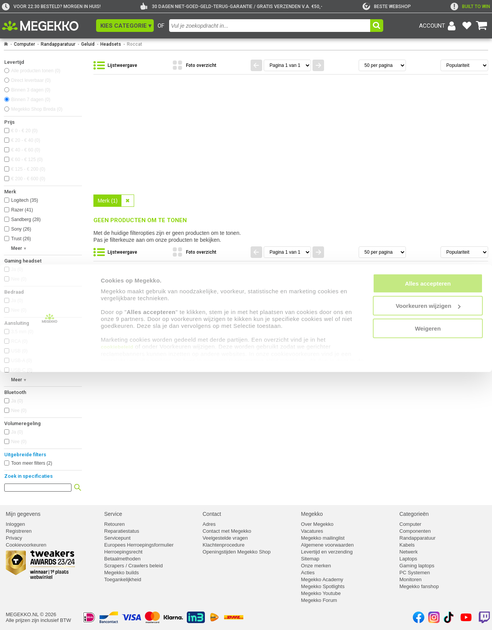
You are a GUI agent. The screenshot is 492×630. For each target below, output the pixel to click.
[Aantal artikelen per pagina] (382, 65)
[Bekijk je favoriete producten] (466, 25)
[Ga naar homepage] (6, 44)
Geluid (88, 44)
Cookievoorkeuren (26, 545)
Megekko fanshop (419, 586)
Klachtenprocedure (223, 545)
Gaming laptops (416, 565)
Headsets (110, 44)
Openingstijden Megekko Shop (237, 552)
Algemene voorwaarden (327, 545)
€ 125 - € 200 (28, 169)
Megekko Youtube (321, 593)
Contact (212, 514)
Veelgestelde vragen (225, 538)
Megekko (312, 514)
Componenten (415, 531)
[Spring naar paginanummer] (287, 65)
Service (113, 514)
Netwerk (408, 552)
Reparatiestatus (121, 531)
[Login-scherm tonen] (438, 25)
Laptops (408, 559)
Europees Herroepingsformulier (139, 545)
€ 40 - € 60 (25, 150)
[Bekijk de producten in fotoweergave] (209, 66)
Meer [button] (16, 248)
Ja (17, 269)
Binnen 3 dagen (30, 90)
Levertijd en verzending (326, 552)
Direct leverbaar (31, 80)
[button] (125, 25)
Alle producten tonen (35, 70)
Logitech (24, 200)
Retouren (114, 524)
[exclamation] (470, 6)
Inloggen (15, 524)
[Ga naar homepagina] (49, 26)
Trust (21, 238)
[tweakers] (386, 6)
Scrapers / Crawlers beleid (133, 565)
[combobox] (269, 25)
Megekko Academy (322, 579)
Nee (19, 279)
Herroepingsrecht (123, 552)
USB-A (21, 360)
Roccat (134, 44)
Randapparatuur (58, 44)
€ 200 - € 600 (28, 178)
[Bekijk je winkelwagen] (481, 25)
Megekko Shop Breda (36, 109)
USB (19, 351)
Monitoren (410, 579)
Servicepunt (117, 538)
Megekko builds (121, 572)
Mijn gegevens (23, 514)
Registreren (19, 531)
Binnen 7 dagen (30, 99)
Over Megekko (317, 524)
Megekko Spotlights (322, 586)
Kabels (407, 545)
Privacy (14, 538)
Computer (24, 44)
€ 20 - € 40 (25, 140)
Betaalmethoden (122, 559)
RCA (19, 341)
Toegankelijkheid (122, 579)
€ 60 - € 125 (27, 159)
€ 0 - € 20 (24, 130)
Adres (209, 524)
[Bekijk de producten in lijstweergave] (130, 66)
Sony (21, 229)
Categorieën (414, 514)
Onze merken (316, 565)
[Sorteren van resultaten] (464, 65)
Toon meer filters (31, 463)
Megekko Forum (319, 600)
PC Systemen (414, 572)
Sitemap (310, 559)
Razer (22, 210)
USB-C (21, 370)
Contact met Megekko (227, 531)
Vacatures (312, 531)
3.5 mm (22, 331)
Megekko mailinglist (322, 538)
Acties (307, 572)
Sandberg (26, 219)
